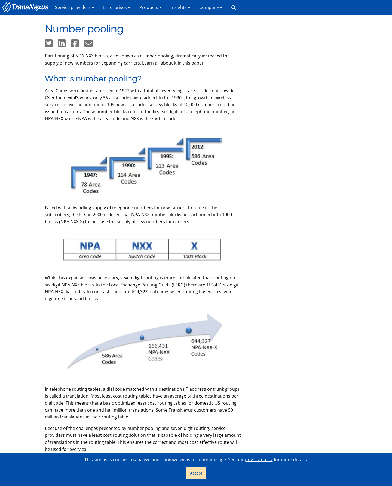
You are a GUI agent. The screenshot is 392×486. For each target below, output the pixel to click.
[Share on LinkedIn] (64, 45)
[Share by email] (90, 45)
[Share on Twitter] (51, 45)
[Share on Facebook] (77, 45)
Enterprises (117, 7)
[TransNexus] (26, 7)
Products (150, 7)
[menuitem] (26, 7)
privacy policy (259, 460)
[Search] (234, 7)
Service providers (74, 7)
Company (211, 7)
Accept (196, 473)
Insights (181, 7)
